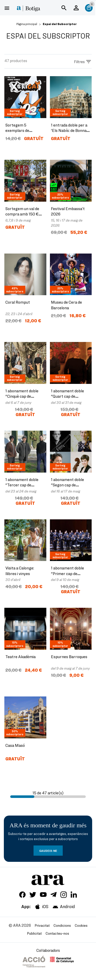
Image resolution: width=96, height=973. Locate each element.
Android (63, 906)
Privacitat (42, 925)
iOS (41, 906)
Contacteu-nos (57, 933)
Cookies (81, 925)
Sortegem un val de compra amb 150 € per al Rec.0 (22, 214)
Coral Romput (17, 302)
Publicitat (34, 933)
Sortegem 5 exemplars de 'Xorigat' (17, 130)
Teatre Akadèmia (20, 656)
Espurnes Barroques (69, 656)
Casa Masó (15, 745)
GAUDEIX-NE (48, 850)
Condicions (62, 925)
